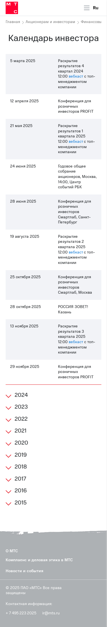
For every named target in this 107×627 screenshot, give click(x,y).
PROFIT (86, 111)
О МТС (12, 551)
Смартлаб (67, 217)
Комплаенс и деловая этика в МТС (39, 560)
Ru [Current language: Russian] (96, 8)
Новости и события (24, 571)
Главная (13, 21)
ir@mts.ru (51, 613)
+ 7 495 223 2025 (21, 613)
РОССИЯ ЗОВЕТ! (73, 306)
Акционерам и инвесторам (50, 21)
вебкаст (76, 76)
